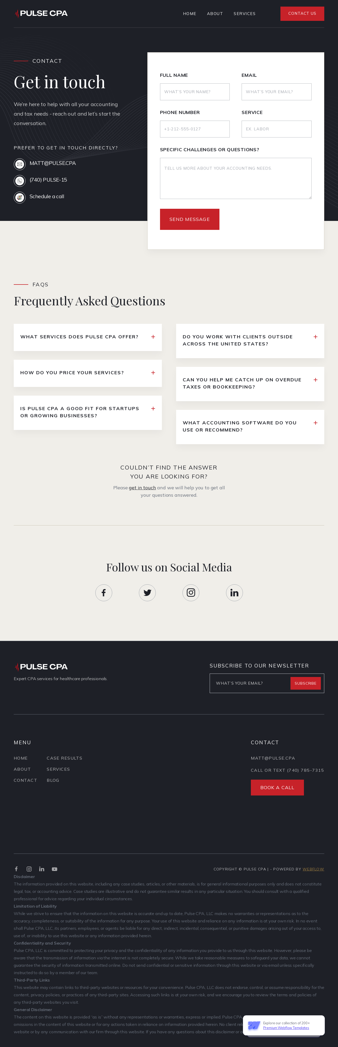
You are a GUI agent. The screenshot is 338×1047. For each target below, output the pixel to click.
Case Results (64, 760)
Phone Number (180, 113)
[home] (43, 13)
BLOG (53, 782)
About (215, 13)
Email (249, 76)
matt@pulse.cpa (273, 767)
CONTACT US (302, 13)
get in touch (142, 493)
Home (189, 13)
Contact (25, 782)
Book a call (277, 797)
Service (252, 113)
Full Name (174, 76)
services (245, 13)
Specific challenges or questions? (209, 150)
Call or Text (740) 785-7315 (287, 779)
